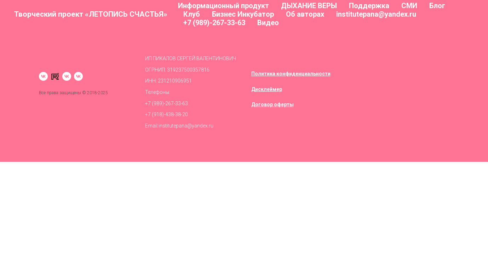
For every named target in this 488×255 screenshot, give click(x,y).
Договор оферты (272, 104)
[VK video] (66, 76)
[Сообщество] (78, 76)
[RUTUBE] (55, 76)
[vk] (43, 76)
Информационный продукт (223, 5)
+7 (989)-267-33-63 (214, 22)
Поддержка (369, 5)
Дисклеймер (266, 89)
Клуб (191, 14)
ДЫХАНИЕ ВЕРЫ (309, 5)
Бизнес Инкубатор (243, 14)
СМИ (409, 5)
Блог (437, 5)
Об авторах (305, 14)
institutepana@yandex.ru (376, 14)
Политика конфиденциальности (291, 73)
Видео (268, 22)
